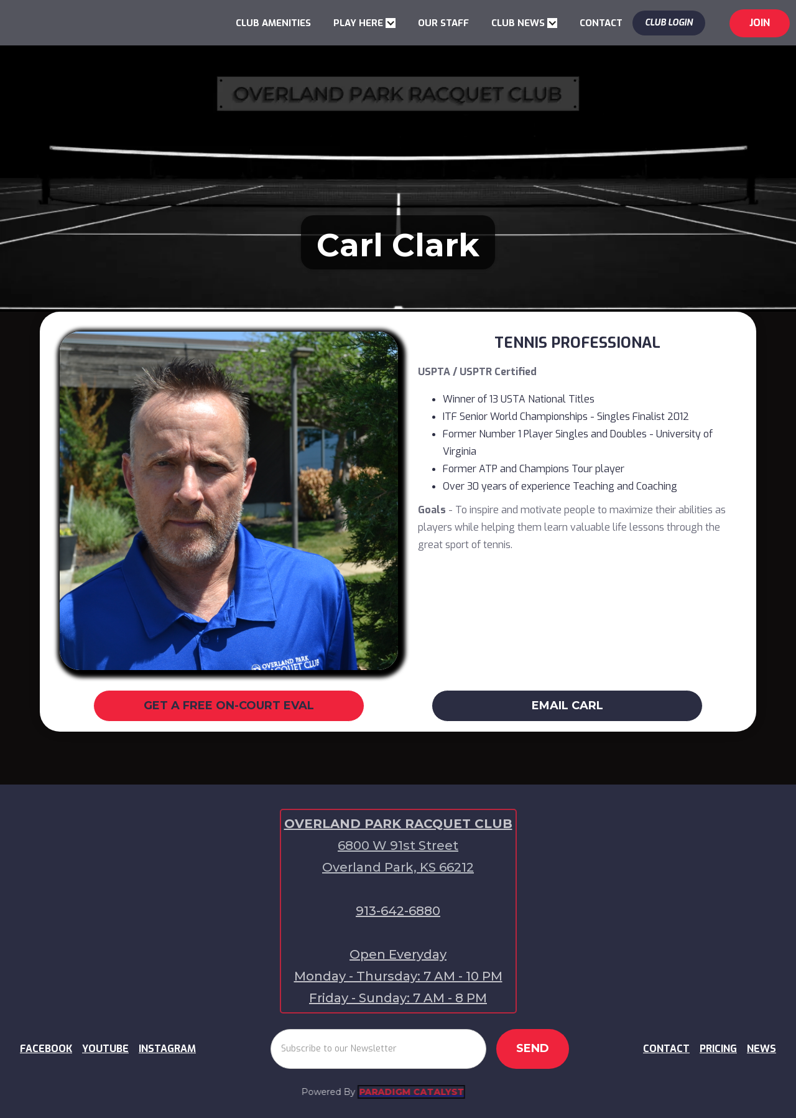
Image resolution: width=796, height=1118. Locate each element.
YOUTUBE (105, 1048)
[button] (364, 23)
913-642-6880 (398, 910)
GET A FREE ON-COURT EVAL (229, 705)
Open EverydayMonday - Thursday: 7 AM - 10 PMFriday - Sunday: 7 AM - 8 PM (398, 976)
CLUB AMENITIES (273, 23)
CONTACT (601, 23)
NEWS (761, 1048)
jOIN (759, 22)
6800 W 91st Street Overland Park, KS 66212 (398, 856)
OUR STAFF (443, 23)
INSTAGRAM (167, 1048)
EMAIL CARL (567, 705)
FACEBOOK (46, 1048)
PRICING (718, 1048)
